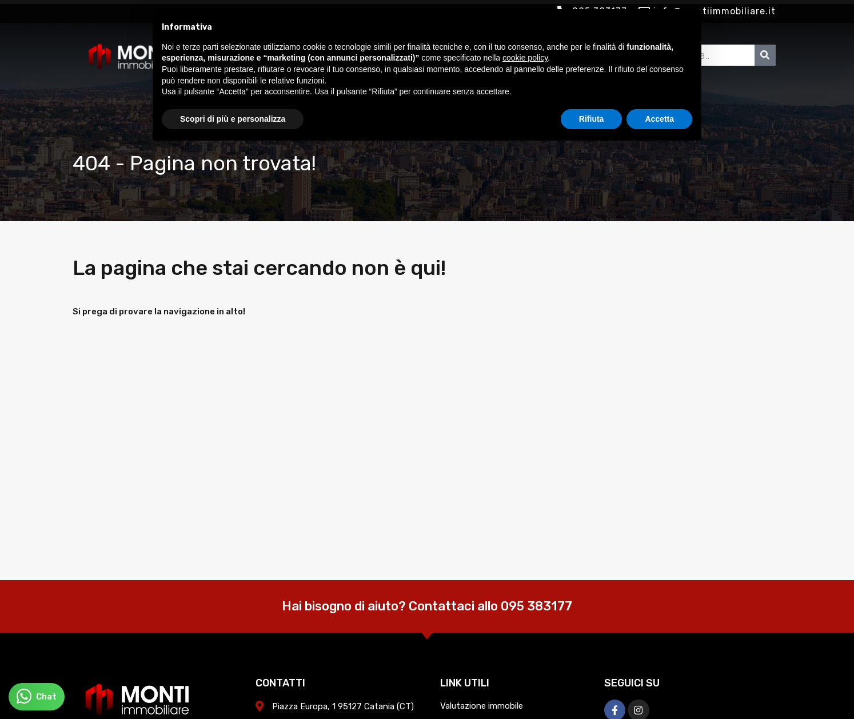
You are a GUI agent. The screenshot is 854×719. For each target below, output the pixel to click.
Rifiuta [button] (591, 118)
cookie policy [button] (525, 57)
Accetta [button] (659, 118)
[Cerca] (765, 55)
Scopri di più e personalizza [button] (232, 118)
